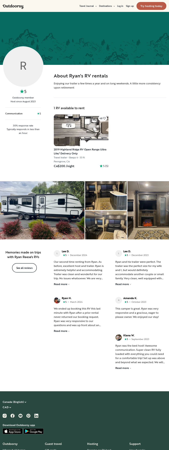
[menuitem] (87, 6)
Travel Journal (87, 6)
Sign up (130, 6)
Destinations (107, 6)
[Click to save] (102, 118)
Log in (120, 6)
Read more (62, 284)
